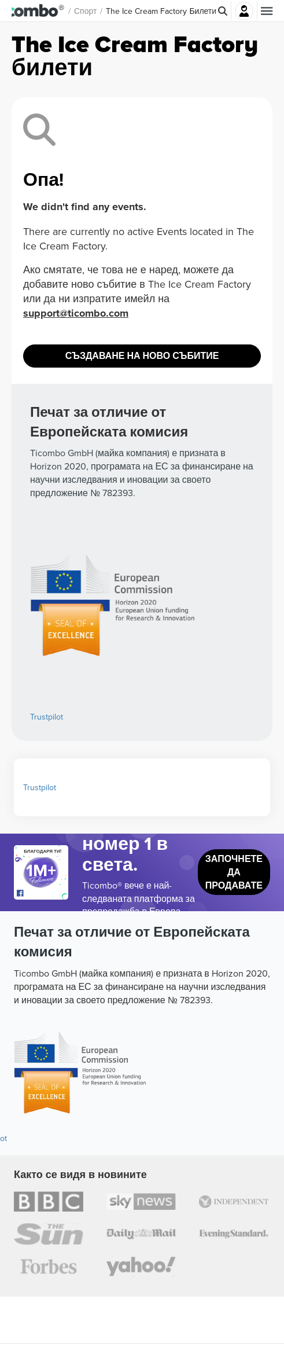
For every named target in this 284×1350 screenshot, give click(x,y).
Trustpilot (46, 716)
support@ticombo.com (75, 313)
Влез (244, 11)
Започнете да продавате (234, 872)
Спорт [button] (102, 11)
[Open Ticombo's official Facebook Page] (42, 894)
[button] (47, 11)
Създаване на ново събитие (142, 355)
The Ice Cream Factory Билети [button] (178, 11)
